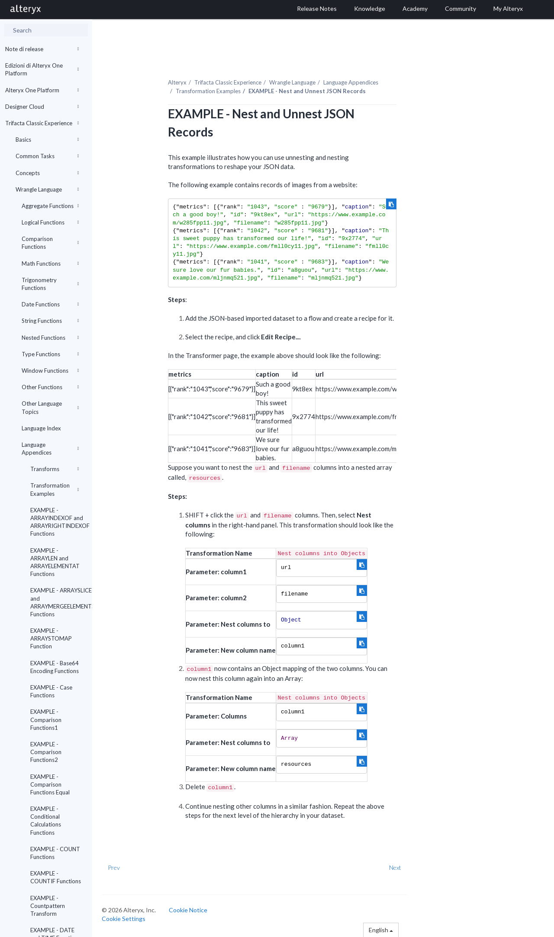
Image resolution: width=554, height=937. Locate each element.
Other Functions (50, 387)
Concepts (47, 172)
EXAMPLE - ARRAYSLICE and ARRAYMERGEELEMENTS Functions (57, 602)
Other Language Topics (50, 407)
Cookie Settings (125, 918)
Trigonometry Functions (50, 284)
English (382, 929)
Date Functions (50, 304)
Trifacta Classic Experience (42, 123)
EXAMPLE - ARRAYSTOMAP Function (51, 638)
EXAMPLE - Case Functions (51, 691)
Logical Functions (50, 222)
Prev (115, 867)
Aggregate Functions (50, 205)
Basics (47, 139)
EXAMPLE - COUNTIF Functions (55, 877)
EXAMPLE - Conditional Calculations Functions (45, 820)
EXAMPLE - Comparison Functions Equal (50, 784)
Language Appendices (50, 448)
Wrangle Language (47, 189)
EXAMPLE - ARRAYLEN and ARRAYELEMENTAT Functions (55, 562)
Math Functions (50, 263)
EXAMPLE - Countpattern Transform (47, 906)
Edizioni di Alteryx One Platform (42, 69)
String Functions (50, 320)
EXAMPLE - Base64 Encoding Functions (54, 667)
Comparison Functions (50, 242)
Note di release (42, 49)
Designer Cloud (42, 106)
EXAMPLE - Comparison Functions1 (45, 719)
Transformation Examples (54, 489)
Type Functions (50, 354)
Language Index (41, 428)
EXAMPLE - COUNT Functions (55, 853)
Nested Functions (50, 337)
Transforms (54, 468)
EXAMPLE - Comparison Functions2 (45, 752)
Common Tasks (47, 156)
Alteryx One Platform (42, 90)
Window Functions (50, 370)
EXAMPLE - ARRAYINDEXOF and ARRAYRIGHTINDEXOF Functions (57, 522)
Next (397, 867)
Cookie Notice (189, 909)
